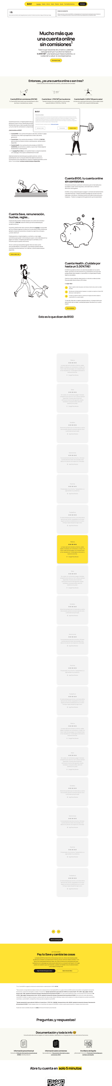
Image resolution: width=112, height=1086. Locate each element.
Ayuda (61, 4)
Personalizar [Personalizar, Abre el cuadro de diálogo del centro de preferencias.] (62, 128)
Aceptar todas (73, 128)
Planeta (57, 4)
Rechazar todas (40, 128)
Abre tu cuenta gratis (56, 941)
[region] (56, 120)
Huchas (37, 227)
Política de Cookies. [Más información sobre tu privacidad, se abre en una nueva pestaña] (55, 124)
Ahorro (48, 4)
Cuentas (38, 4)
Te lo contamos (70, 308)
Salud (52, 4)
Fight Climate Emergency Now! (44, 972)
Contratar (82, 4)
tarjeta (15, 151)
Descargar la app (56, 60)
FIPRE (37, 1009)
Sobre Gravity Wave (67, 972)
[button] (53, 933)
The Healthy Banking (69, 4)
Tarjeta (43, 4)
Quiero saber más (15, 254)
